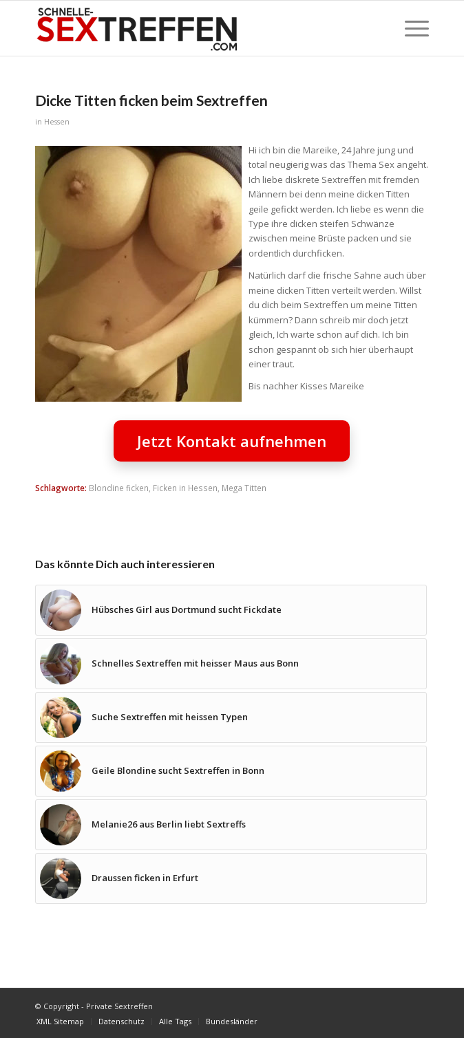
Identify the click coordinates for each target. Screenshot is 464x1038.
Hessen (57, 122)
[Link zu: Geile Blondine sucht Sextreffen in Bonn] (231, 771)
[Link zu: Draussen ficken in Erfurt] (231, 878)
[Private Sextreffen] (192, 28)
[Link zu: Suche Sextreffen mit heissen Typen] (231, 717)
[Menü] (410, 28)
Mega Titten (244, 487)
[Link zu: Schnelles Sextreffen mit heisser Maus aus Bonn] (231, 663)
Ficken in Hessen (185, 487)
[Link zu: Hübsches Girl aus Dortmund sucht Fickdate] (231, 610)
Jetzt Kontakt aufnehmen (231, 441)
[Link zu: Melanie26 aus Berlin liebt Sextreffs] (231, 824)
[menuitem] (410, 28)
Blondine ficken (119, 487)
